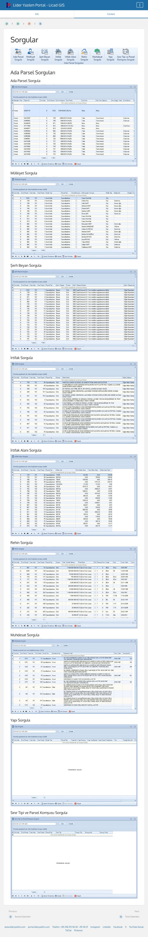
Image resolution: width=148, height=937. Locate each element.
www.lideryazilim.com (14, 927)
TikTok (68, 930)
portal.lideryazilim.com (39, 927)
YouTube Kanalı (136, 927)
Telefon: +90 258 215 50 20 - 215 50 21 (70, 927)
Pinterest (78, 930)
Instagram (95, 927)
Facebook (118, 927)
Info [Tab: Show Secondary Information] (37, 14)
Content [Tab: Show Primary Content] (111, 14)
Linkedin (107, 927)
